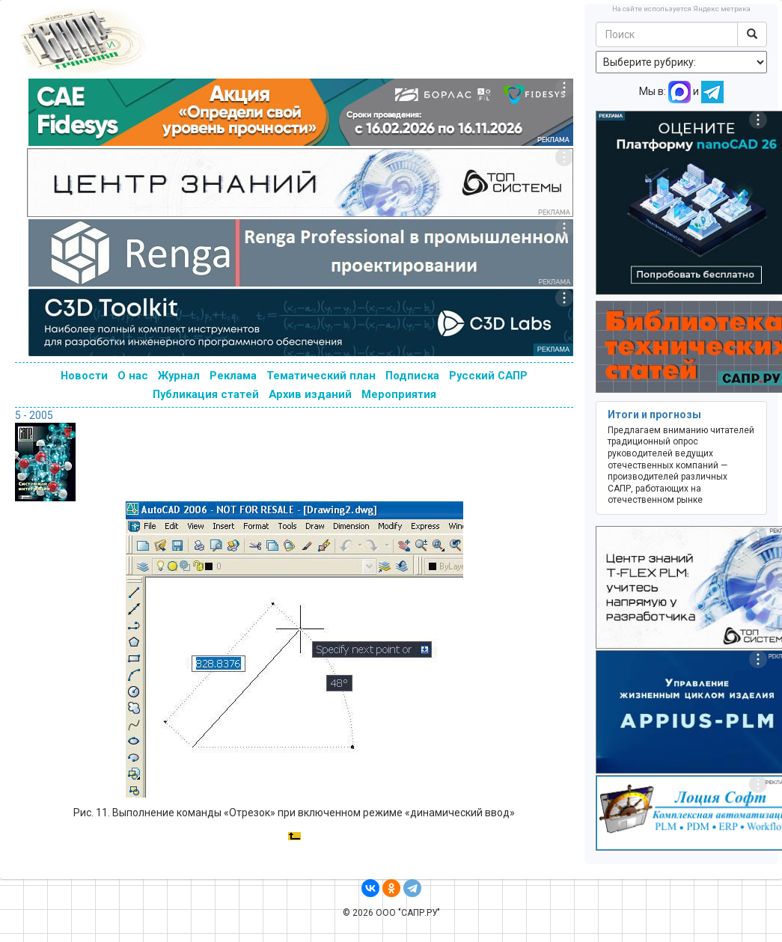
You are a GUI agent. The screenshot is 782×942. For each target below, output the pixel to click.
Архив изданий (310, 394)
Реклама (233, 375)
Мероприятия (398, 394)
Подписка (412, 375)
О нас (132, 375)
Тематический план (321, 375)
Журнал (179, 375)
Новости (84, 375)
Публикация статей (206, 394)
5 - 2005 (34, 415)
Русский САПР (488, 375)
